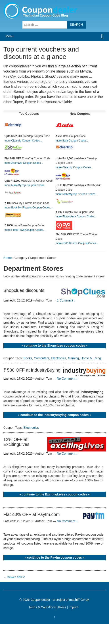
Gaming (73, 358)
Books (27, 358)
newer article (14, 577)
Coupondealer (40, 599)
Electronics (58, 358)
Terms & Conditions (42, 607)
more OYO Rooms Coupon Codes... (77, 243)
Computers (41, 358)
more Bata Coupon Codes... (72, 140)
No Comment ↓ (67, 378)
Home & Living (91, 358)
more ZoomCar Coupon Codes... (23, 162)
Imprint (73, 607)
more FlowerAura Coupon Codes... (76, 216)
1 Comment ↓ (66, 300)
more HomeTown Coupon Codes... (24, 229)
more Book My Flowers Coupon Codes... (28, 207)
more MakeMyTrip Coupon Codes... (25, 185)
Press (62, 607)
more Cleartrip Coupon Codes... (23, 140)
